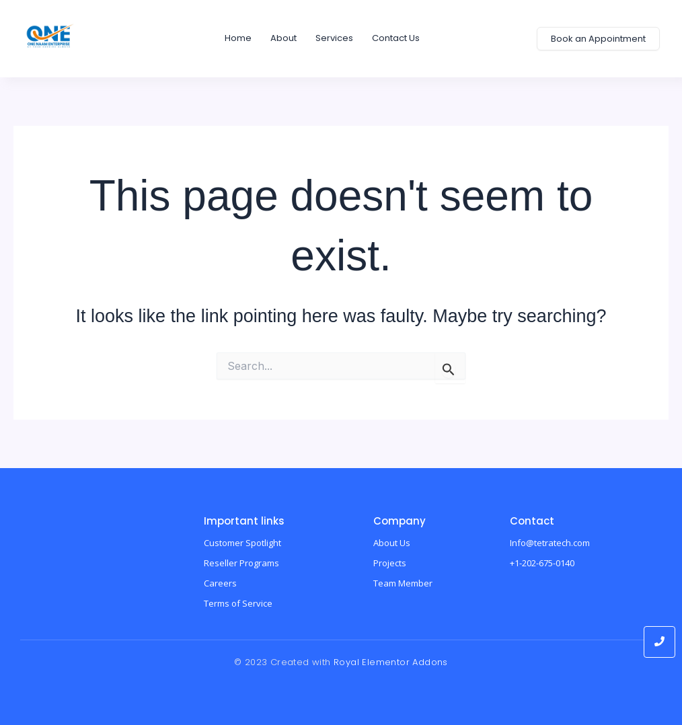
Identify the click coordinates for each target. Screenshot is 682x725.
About (283, 38)
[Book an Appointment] (598, 38)
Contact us (396, 38)
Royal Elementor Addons (391, 662)
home (238, 38)
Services (334, 38)
